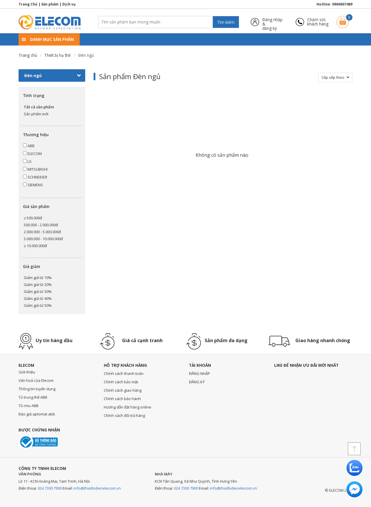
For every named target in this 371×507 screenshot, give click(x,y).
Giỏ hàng (343, 19)
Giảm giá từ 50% (38, 305)
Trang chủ (28, 55)
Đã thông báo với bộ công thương (38, 442)
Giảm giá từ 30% (38, 291)
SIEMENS (33, 185)
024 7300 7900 (50, 488)
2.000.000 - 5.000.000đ (42, 231)
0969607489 (342, 4)
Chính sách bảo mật (121, 381)
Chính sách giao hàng (122, 390)
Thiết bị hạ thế (57, 55)
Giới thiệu (27, 372)
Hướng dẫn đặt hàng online (127, 407)
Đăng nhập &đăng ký (272, 21)
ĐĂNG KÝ (197, 381)
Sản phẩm (50, 4)
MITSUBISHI (35, 169)
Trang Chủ (28, 4)
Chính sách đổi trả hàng (124, 415)
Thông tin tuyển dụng (37, 388)
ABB (28, 145)
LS (27, 161)
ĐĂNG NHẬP (199, 373)
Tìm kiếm (225, 22)
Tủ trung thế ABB (33, 397)
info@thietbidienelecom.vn (97, 488)
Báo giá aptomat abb (37, 414)
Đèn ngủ (52, 76)
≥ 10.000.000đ (35, 245)
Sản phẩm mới (36, 113)
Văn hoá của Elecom (36, 380)
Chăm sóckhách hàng (317, 21)
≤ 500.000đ (33, 217)
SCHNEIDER (35, 177)
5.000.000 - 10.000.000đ (43, 238)
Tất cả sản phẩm (39, 107)
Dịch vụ (69, 4)
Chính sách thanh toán (123, 373)
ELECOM (32, 153)
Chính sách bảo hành (122, 398)
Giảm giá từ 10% (38, 277)
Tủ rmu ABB (29, 405)
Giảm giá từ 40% (38, 298)
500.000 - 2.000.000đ (41, 224)
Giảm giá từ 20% (38, 284)
